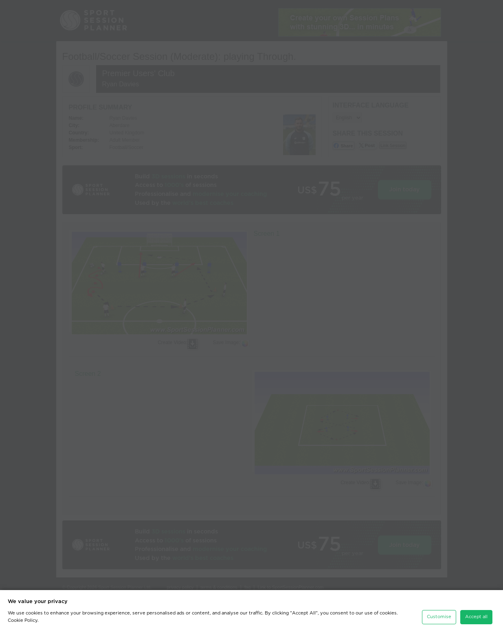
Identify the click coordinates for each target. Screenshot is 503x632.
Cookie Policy (22, 619)
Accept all (476, 615)
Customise (439, 615)
